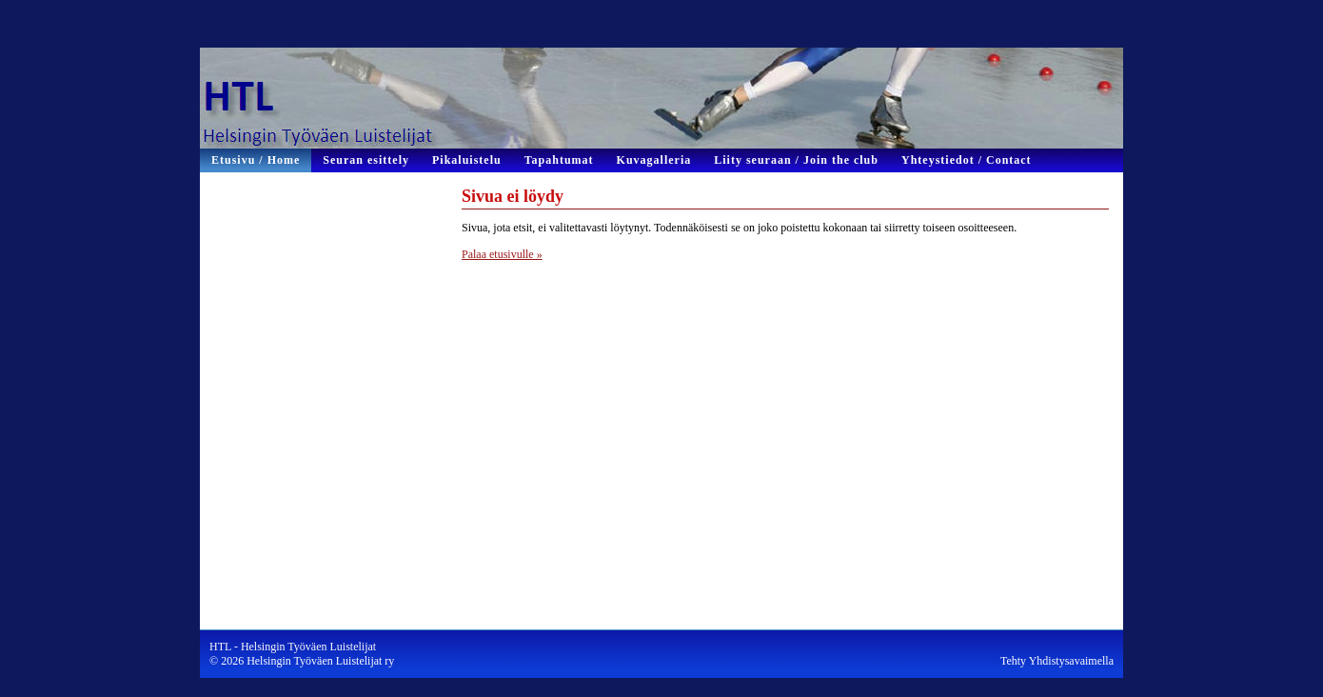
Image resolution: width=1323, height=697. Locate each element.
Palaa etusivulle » (502, 254)
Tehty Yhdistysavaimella (1057, 660)
